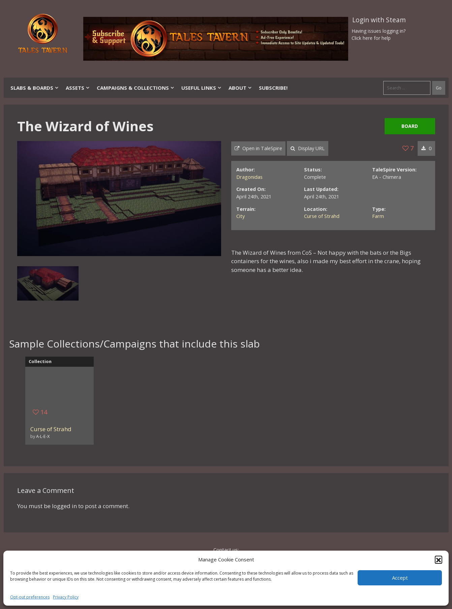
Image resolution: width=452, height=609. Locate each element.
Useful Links (201, 88)
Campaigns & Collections (136, 88)
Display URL (308, 148)
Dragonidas (249, 177)
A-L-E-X (43, 436)
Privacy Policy (66, 597)
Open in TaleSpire (258, 148)
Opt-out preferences (30, 597)
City (240, 216)
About (240, 88)
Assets (78, 88)
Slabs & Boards (34, 88)
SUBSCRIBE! (273, 87)
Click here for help (371, 38)
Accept (400, 577)
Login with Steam (379, 20)
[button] (438, 559)
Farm (378, 216)
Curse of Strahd (321, 216)
